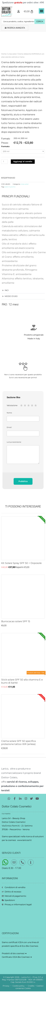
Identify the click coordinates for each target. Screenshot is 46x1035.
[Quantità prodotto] (4, 205)
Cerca (39, 21)
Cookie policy (19, 1029)
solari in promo (9, 230)
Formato (5, 190)
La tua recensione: (23, 496)
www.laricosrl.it (24, 883)
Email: (23, 475)
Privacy (6, 1029)
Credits (31, 1029)
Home (3, 97)
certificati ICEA (15, 986)
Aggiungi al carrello (22, 205)
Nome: (23, 460)
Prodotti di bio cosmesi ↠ (14, 997)
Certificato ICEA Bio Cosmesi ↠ (17, 1000)
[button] (41, 11)
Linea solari (12, 97)
